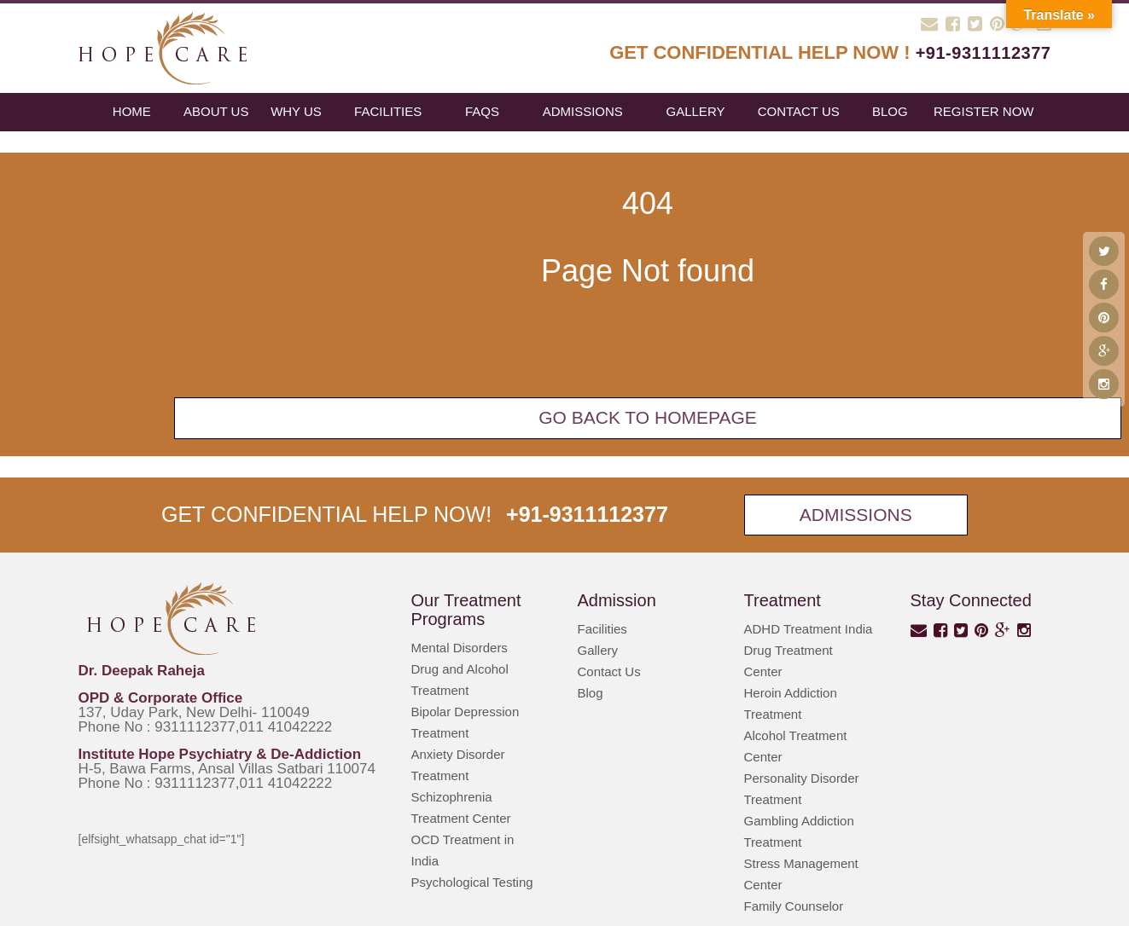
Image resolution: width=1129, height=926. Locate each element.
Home (132, 111)
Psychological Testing (472, 882)
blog (890, 111)
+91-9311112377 (983, 52)
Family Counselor (794, 906)
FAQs (482, 111)
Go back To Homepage (647, 417)
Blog (590, 693)
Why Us (296, 111)
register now (984, 111)
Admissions (583, 111)
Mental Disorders (459, 647)
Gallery (695, 111)
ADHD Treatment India (808, 629)
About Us (215, 111)
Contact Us (799, 111)
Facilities (388, 111)
